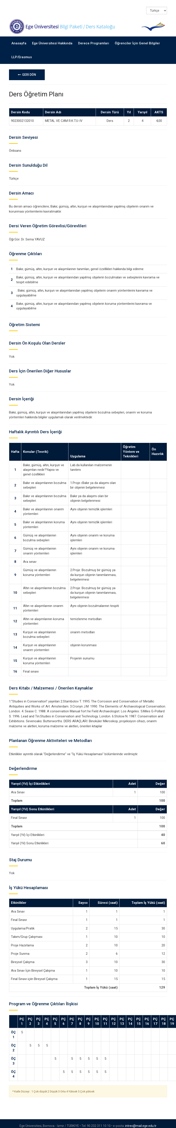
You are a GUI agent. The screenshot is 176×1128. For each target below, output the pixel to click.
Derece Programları (93, 39)
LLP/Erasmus (21, 52)
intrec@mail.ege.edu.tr (140, 1121)
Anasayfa (18, 39)
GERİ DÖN (27, 70)
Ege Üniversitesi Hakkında (52, 39)
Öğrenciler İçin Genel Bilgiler (137, 39)
